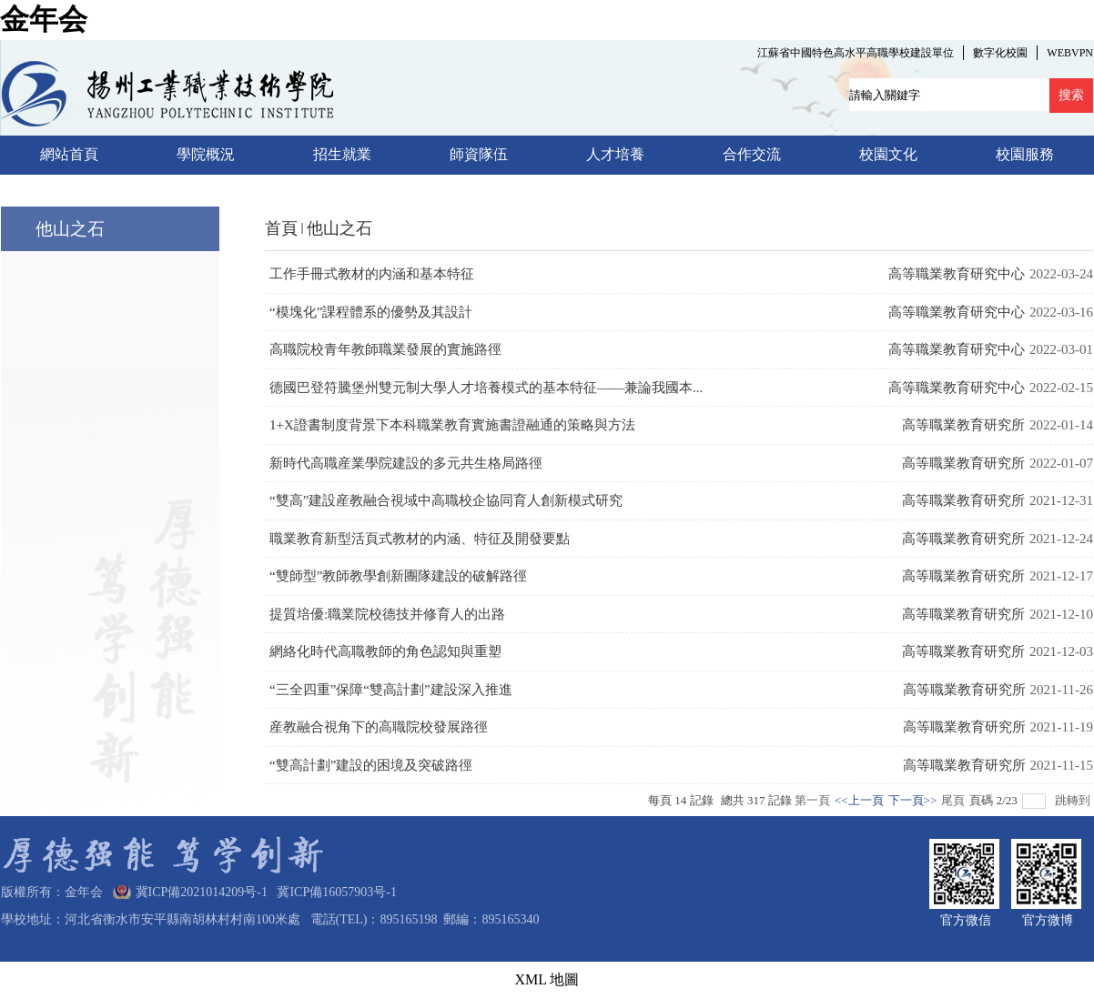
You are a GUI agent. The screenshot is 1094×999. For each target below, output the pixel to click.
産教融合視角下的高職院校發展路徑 (378, 727)
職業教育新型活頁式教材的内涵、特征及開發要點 (419, 538)
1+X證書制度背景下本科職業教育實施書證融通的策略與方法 (452, 425)
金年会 (43, 19)
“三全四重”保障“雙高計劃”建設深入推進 (390, 689)
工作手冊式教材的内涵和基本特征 (371, 274)
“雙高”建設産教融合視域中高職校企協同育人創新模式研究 (446, 500)
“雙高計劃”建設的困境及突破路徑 (370, 765)
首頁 (281, 228)
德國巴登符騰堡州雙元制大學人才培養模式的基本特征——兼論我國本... (486, 387)
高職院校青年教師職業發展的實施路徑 (385, 349)
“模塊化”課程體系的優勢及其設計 (370, 312)
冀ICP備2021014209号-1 (202, 892)
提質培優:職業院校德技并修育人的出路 (387, 614)
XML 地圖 (547, 979)
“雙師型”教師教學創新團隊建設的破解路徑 (398, 576)
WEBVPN (1070, 52)
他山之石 (339, 228)
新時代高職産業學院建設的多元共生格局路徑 (405, 463)
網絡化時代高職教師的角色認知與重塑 (385, 651)
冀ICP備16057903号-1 (333, 892)
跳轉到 (1074, 800)
